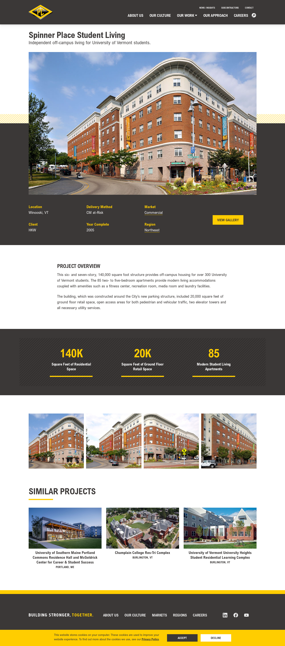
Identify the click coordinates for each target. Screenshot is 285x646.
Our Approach (215, 15)
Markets (159, 615)
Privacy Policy (150, 639)
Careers (241, 15)
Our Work (187, 15)
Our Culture (160, 15)
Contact (249, 7)
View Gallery (228, 220)
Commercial (154, 212)
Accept (182, 638)
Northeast (152, 230)
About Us (135, 15)
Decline (216, 638)
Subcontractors (230, 7)
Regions (180, 615)
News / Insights (207, 7)
